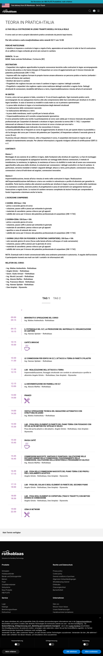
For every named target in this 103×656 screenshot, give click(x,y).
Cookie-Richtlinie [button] (74, 626)
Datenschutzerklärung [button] (84, 621)
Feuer (4, 582)
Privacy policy (57, 571)
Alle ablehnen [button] (72, 651)
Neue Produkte (7, 590)
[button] (100, 618)
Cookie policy (57, 574)
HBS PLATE (6, 593)
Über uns (56, 604)
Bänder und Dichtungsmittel (11, 576)
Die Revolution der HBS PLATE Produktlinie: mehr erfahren (51, 2)
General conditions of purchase (63, 576)
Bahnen (4, 579)
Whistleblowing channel (61, 582)
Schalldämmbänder (8, 584)
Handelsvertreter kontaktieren (63, 612)
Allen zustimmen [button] (91, 651)
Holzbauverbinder (8, 574)
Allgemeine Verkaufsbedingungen (64, 579)
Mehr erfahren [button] (10, 651)
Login (4, 604)
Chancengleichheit (59, 587)
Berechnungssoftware (9, 609)
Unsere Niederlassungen (61, 609)
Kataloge (5, 607)
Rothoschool (6, 612)
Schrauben (5, 571)
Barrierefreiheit (58, 590)
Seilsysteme (6, 587)
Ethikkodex (56, 584)
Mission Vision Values (60, 607)
